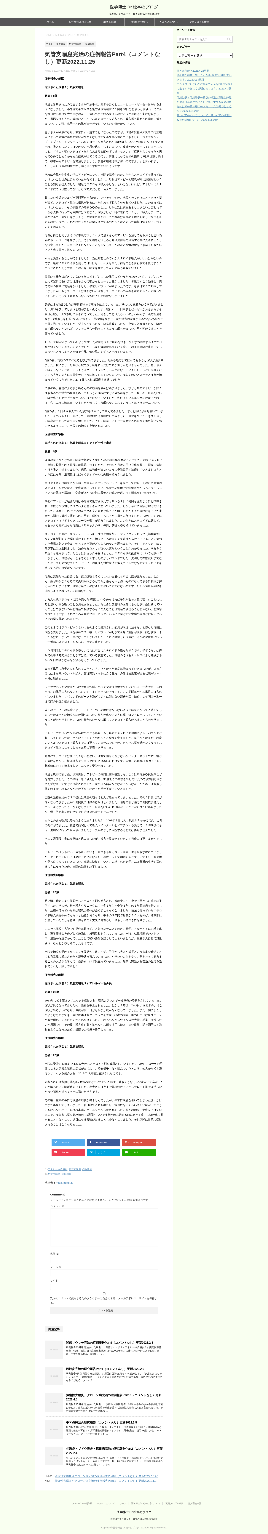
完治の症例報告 (139, 21)
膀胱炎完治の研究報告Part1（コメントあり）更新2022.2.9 (105, 1368)
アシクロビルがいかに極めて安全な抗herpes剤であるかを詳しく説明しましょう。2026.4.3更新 (204, 88)
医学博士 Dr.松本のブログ (134, 7)
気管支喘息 (75, 1169)
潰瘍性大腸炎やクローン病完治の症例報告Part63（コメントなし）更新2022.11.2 (106, 1480)
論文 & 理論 (109, 21)
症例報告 (87, 1169)
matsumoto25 (64, 1182)
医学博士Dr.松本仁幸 (80, 21)
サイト (54, 1280)
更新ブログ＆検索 (199, 21)
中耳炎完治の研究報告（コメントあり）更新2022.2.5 (101, 1422)
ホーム (50, 21)
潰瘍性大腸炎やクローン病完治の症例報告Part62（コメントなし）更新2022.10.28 (106, 1476)
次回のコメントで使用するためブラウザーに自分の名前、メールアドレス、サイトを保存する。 (103, 1300)
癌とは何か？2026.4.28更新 (193, 70)
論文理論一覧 (194, 1503)
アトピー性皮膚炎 (57, 1169)
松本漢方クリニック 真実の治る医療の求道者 (134, 1519)
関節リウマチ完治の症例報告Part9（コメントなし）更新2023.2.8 (109, 1342)
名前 (54, 1253)
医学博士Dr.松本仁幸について (146, 1503)
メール (55, 1267)
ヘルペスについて (169, 21)
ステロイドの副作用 (82, 1503)
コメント (57, 1206)
